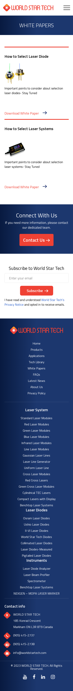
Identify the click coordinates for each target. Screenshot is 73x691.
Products (37, 349)
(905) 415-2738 (23, 644)
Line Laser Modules (36, 449)
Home (36, 343)
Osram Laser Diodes (36, 518)
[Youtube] (25, 676)
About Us (36, 387)
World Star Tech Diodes (36, 536)
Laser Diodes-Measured (36, 549)
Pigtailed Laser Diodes (36, 555)
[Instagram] (53, 676)
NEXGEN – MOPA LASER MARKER (36, 593)
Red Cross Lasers (36, 480)
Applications (37, 355)
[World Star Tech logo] (36, 333)
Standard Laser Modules (36, 418)
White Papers (36, 368)
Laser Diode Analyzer (36, 568)
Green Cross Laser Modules (36, 486)
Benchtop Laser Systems (36, 505)
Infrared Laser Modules (36, 443)
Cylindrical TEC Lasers (37, 492)
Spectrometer (36, 581)
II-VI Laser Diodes (36, 530)
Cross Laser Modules (36, 474)
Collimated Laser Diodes (36, 543)
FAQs (36, 374)
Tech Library (36, 362)
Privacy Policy (36, 393)
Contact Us (34, 239)
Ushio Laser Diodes (36, 524)
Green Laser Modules (36, 430)
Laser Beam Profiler (37, 574)
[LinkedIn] (43, 676)
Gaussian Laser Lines (36, 455)
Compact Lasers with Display (37, 499)
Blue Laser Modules (36, 436)
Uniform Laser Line (36, 467)
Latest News (36, 380)
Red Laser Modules (36, 424)
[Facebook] (34, 676)
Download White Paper (25, 113)
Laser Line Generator (36, 461)
